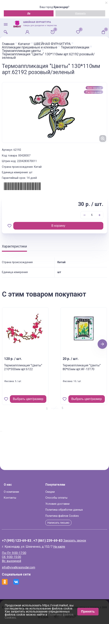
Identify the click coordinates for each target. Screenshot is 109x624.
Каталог (24, 44)
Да (28, 13)
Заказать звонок (74, 540)
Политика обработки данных (64, 509)
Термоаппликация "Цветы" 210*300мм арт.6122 (23, 367)
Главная (8, 44)
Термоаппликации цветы (21, 50)
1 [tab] (47, 408)
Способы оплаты (56, 497)
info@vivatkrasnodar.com (18, 567)
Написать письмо (58, 522)
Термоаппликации (75, 47)
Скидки (50, 491)
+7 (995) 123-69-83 (16, 541)
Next (102, 344)
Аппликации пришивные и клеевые (29, 47)
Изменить (80, 13)
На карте (59, 546)
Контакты (10, 497)
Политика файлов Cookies (62, 516)
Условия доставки (57, 503)
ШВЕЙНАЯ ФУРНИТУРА (52, 44)
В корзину (58, 225)
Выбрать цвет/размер (28, 399)
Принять (88, 611)
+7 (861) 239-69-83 (47, 541)
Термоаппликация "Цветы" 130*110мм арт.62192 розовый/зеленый (48, 55)
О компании (11, 491)
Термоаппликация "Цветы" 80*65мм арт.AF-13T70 (82, 367)
